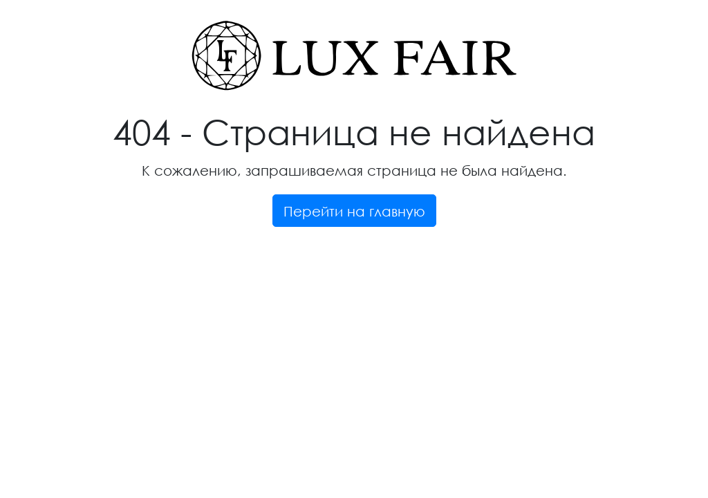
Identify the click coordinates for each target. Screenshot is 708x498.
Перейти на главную (354, 211)
